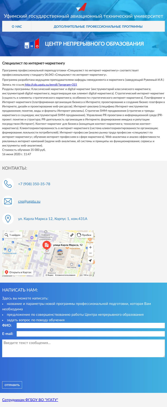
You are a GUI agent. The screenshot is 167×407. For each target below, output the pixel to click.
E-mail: (7, 334)
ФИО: (7, 325)
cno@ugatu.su (29, 201)
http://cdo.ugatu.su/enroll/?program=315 (50, 84)
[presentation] (29, 369)
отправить (12, 385)
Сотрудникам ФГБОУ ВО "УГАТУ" (30, 400)
